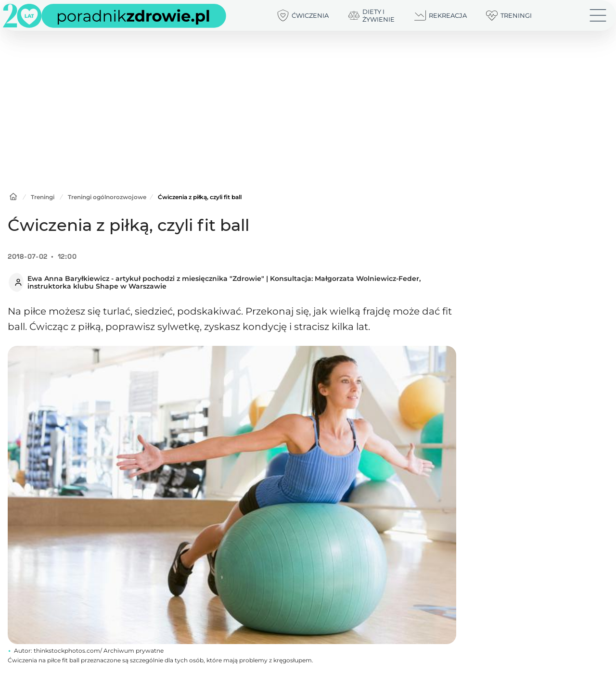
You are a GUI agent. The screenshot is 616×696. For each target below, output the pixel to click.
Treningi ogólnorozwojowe (107, 197)
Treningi (42, 197)
